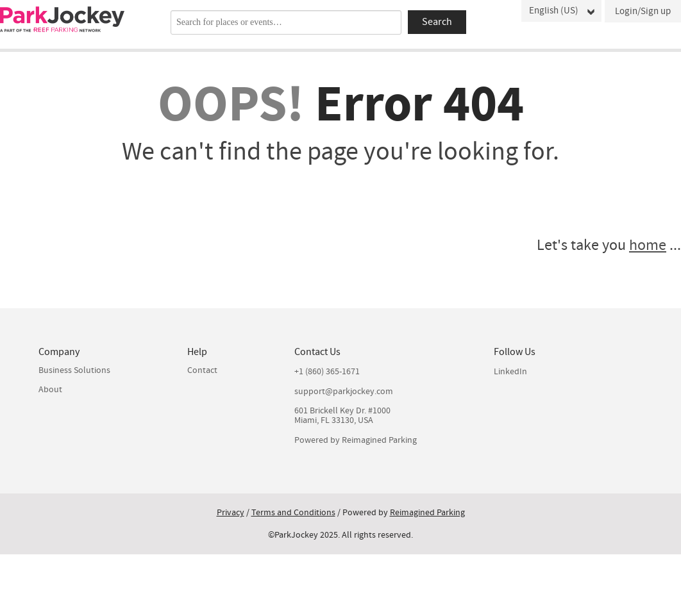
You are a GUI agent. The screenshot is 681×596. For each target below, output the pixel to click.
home (647, 245)
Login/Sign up (643, 11)
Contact (202, 370)
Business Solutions (74, 370)
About (50, 389)
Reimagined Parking (379, 440)
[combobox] (286, 22)
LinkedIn (510, 372)
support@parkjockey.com (343, 392)
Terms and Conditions (293, 512)
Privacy (230, 512)
